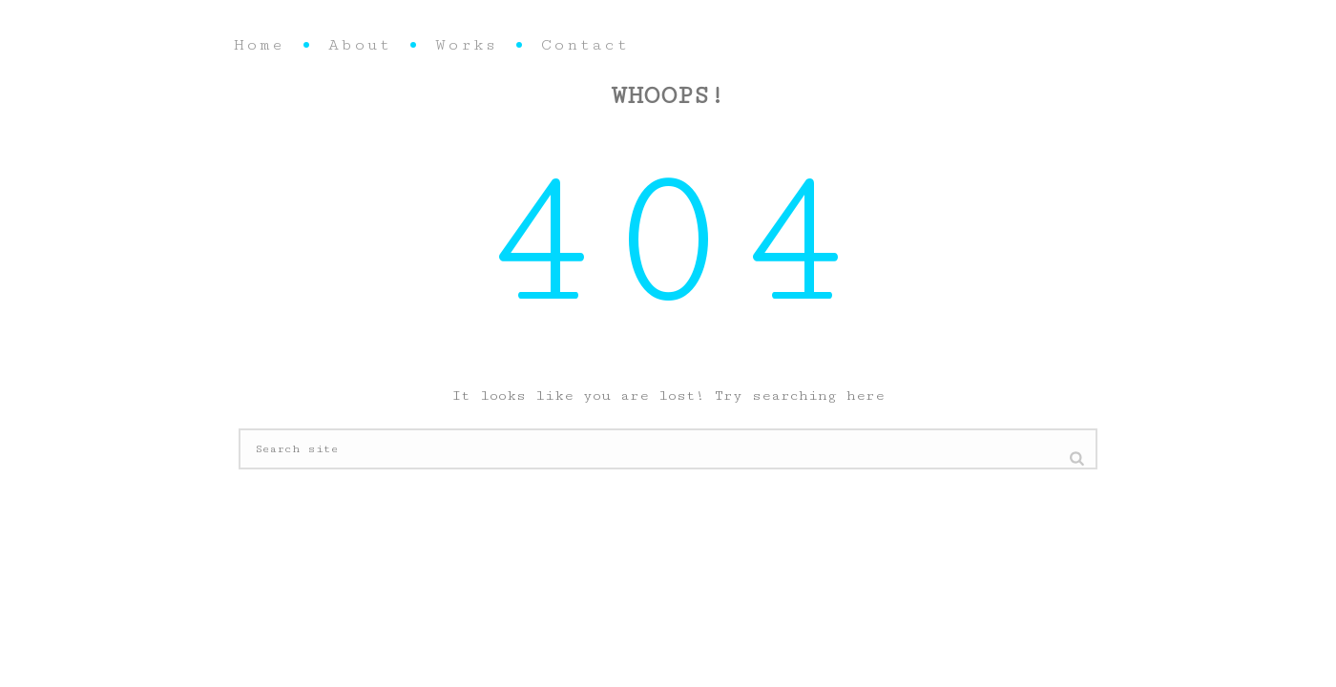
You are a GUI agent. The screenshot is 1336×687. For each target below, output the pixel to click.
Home (259, 44)
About (359, 44)
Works (466, 44)
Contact (585, 44)
